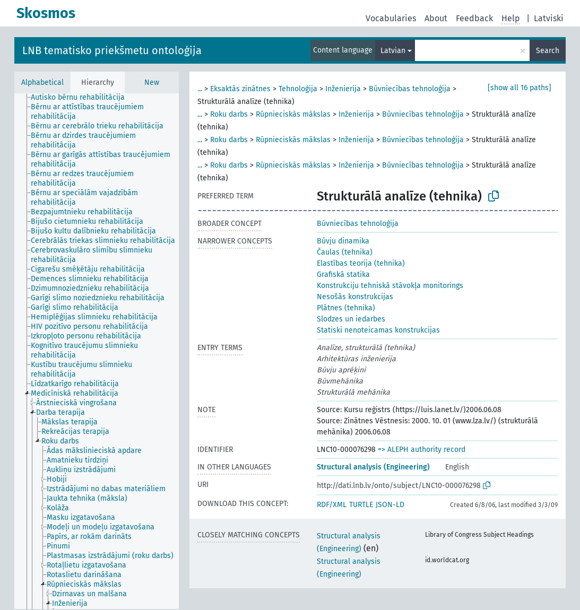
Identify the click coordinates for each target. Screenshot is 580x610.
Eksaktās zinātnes (240, 88)
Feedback (474, 18)
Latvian (392, 50)
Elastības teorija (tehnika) (361, 263)
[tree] (96, 351)
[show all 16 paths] (519, 87)
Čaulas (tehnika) (345, 252)
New (151, 82)
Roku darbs (229, 114)
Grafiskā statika (343, 274)
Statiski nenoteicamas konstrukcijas (378, 330)
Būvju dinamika (343, 241)
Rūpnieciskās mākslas (293, 114)
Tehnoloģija (298, 88)
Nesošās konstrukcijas (355, 296)
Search (547, 50)
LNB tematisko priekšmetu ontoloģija (112, 50)
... (199, 88)
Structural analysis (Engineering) (373, 467)
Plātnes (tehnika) (346, 307)
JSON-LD (390, 504)
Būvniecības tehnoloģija (410, 88)
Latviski (549, 18)
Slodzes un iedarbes (351, 319)
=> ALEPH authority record (421, 449)
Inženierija (343, 88)
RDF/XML (332, 504)
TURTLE (361, 504)
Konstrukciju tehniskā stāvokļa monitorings (390, 285)
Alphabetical (42, 82)
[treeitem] (82, 97)
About (436, 18)
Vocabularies (391, 18)
